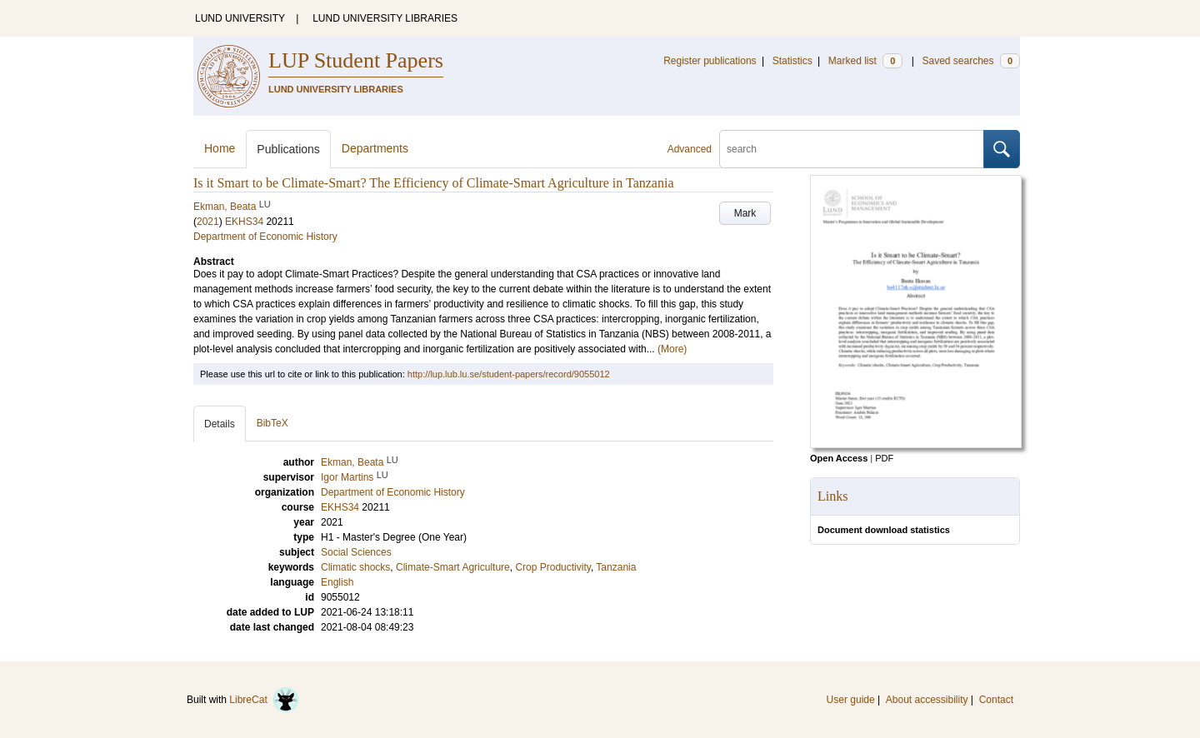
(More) (672, 349)
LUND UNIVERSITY (240, 18)
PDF (884, 458)
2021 (208, 221)
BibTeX (272, 423)
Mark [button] (745, 213)
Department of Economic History (265, 236)
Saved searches (971, 61)
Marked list (865, 61)
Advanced (690, 149)
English (337, 582)
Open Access (839, 458)
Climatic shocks (355, 567)
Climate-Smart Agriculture (453, 567)
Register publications (709, 61)
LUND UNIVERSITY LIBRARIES (385, 18)
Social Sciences (356, 552)
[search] (851, 149)
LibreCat (264, 699)
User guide (851, 700)
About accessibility (927, 700)
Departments (375, 148)
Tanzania (616, 567)
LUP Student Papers (355, 60)
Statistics (792, 61)
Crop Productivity (552, 567)
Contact (996, 700)
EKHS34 (244, 221)
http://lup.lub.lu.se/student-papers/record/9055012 (509, 374)
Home (219, 148)
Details (219, 424)
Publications (288, 149)
